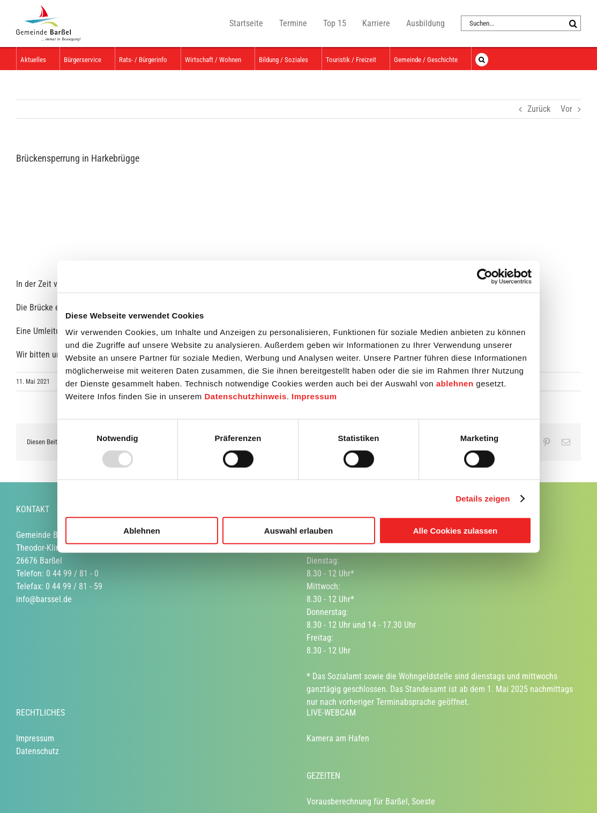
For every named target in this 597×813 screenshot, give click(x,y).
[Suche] (573, 23)
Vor (566, 109)
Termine (293, 23)
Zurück (538, 109)
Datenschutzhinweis (246, 396)
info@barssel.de (44, 599)
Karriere (376, 23)
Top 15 (334, 23)
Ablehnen (141, 530)
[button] (481, 58)
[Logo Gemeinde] (96, 217)
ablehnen (455, 383)
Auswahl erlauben (298, 530)
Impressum (314, 396)
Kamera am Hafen (338, 738)
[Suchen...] (513, 23)
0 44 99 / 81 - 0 (72, 573)
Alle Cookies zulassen (455, 530)
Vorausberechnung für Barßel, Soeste (371, 801)
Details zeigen (483, 498)
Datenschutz (37, 751)
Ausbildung (425, 23)
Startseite (246, 23)
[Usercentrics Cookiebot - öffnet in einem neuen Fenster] (485, 276)
